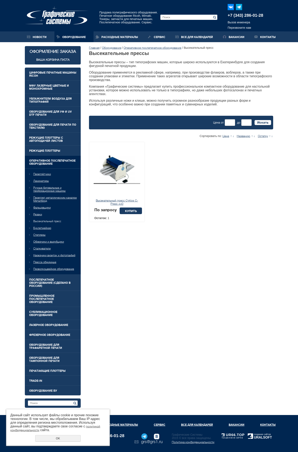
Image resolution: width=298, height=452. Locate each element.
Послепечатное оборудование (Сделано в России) (50, 282)
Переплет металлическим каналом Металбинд (55, 199)
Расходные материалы (119, 37)
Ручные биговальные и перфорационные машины (49, 189)
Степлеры (39, 234)
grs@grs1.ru (152, 441)
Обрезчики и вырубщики (48, 241)
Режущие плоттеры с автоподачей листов (46, 139)
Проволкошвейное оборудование (53, 269)
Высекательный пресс (47, 221)
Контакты (268, 37)
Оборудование (74, 37)
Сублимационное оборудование (43, 313)
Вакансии (236, 37)
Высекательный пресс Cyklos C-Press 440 (117, 202)
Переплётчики (42, 174)
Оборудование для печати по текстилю (52, 126)
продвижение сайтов (232, 437)
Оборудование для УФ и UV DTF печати (50, 113)
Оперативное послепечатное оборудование (52, 162)
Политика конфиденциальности (193, 442)
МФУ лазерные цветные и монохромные (49, 87)
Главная (94, 47)
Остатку (263, 136)
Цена (216, 122)
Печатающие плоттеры (47, 370)
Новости (40, 37)
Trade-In (35, 380)
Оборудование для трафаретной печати (45, 346)
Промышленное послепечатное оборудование (41, 299)
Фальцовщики (42, 207)
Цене (225, 136)
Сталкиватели (42, 248)
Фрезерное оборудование (49, 334)
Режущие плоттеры (44, 150)
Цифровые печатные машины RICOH (52, 74)
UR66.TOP (233, 435)
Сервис (159, 37)
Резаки (37, 214)
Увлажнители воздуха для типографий (50, 100)
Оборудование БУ (43, 390)
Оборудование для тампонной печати (44, 359)
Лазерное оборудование (48, 325)
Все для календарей (197, 37)
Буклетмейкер (42, 228)
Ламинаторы (41, 180)
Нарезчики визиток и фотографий (54, 255)
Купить (131, 211)
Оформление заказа (53, 55)
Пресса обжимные (44, 262)
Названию (243, 136)
